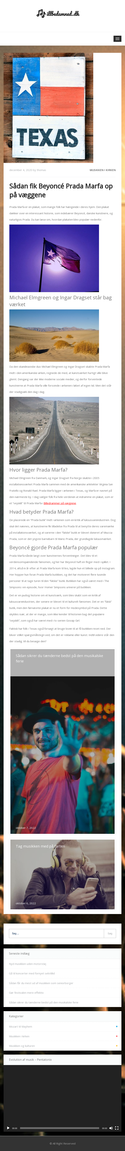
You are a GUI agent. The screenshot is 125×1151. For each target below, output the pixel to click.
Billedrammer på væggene (60, 503)
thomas (41, 170)
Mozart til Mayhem (20, 1026)
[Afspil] (8, 1128)
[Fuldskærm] (117, 1128)
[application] (62, 1098)
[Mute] (111, 1128)
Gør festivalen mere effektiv (26, 992)
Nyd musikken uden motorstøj (27, 964)
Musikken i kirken (103, 170)
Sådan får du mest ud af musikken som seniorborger (41, 983)
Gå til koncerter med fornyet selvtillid (32, 973)
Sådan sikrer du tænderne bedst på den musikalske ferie (43, 1002)
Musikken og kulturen (22, 1046)
